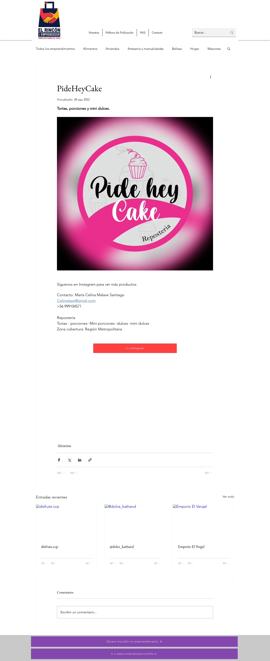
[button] (229, 48)
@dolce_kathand (122, 546)
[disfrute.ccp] (66, 522)
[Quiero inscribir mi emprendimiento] (134, 641)
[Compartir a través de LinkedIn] (80, 460)
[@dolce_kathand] (135, 522)
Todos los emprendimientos (55, 49)
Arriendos (112, 49)
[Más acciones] (210, 76)
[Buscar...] (207, 32)
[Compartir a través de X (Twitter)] (69, 460)
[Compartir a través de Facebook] (59, 460)
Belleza (177, 49)
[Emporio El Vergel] (203, 522)
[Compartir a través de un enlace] (90, 460)
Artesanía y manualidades (145, 49)
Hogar (194, 49)
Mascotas (214, 49)
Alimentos (90, 49)
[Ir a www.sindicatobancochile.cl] (134, 654)
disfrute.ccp (49, 546)
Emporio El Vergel (191, 546)
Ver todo (228, 496)
